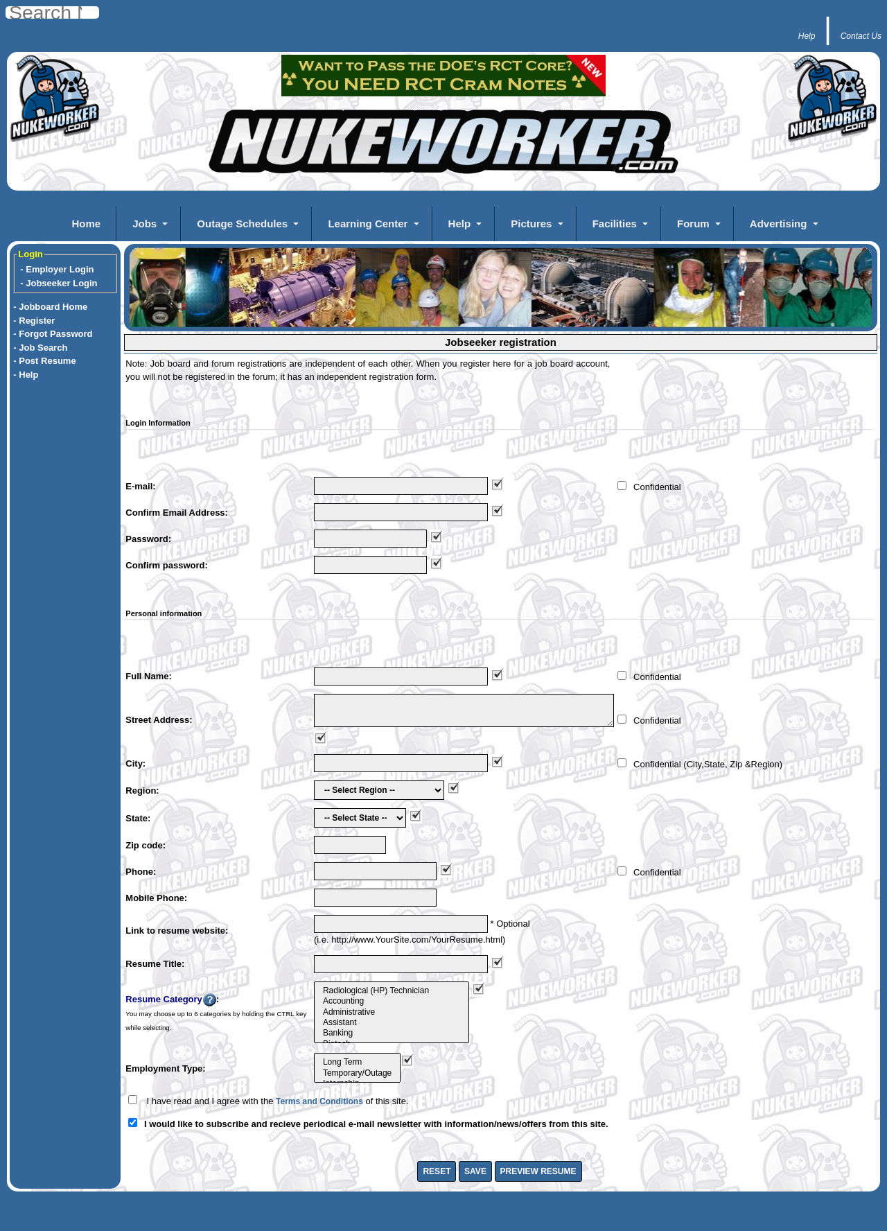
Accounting (392, 1001)
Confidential (657, 487)
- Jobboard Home (50, 307)
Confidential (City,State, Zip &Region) (707, 764)
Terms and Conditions (319, 1101)
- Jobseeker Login (58, 283)
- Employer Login (57, 269)
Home (85, 223)
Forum (693, 223)
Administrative (392, 1012)
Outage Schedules (242, 223)
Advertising (778, 223)
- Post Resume (44, 361)
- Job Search (40, 347)
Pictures (531, 223)
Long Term (357, 1062)
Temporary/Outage (357, 1073)
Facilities (614, 223)
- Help (25, 374)
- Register (34, 320)
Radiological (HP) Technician (392, 991)
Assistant (392, 1023)
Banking (392, 1033)
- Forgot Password (52, 334)
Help (459, 223)
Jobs (144, 223)
